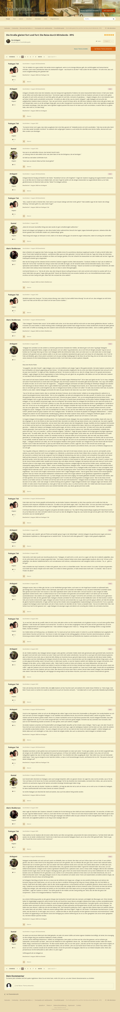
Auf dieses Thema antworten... (24, 985)
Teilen (98, 41)
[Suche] (92, 18)
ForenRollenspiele (25, 42)
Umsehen (29, 19)
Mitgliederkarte (54, 19)
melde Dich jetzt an (59, 978)
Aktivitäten (38, 19)
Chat (14, 19)
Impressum (71, 1005)
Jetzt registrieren (108, 10)
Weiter (40, 57)
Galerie (21, 19)
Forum (8, 19)
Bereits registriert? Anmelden (90, 10)
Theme (49, 1005)
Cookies (78, 1005)
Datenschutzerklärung (59, 1005)
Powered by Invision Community (60, 1009)
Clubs (45, 19)
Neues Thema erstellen (81, 49)
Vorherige (12, 57)
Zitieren (29, 81)
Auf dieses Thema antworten (103, 49)
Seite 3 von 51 (52, 57)
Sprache (42, 1005)
